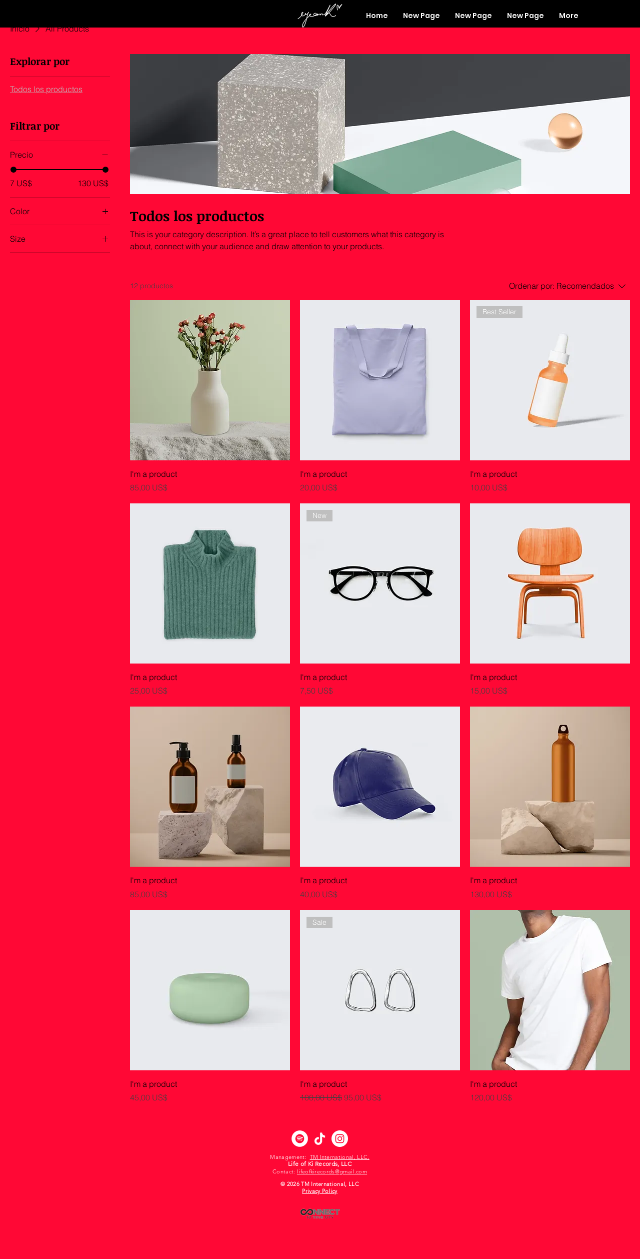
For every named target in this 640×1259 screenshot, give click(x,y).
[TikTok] (320, 1138)
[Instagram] (340, 1138)
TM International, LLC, (340, 1156)
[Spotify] (300, 1138)
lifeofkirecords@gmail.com (332, 1171)
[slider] (14, 170)
